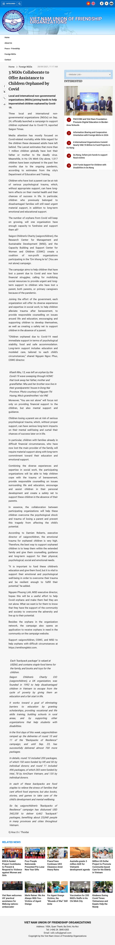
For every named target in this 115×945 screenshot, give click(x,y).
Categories (9, 4)
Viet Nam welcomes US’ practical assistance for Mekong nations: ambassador (12, 901)
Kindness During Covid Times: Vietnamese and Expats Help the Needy (100, 901)
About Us (8, 43)
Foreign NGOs (10, 54)
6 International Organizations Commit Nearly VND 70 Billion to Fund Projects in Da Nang (88, 145)
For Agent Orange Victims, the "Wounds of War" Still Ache (57, 899)
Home (7, 37)
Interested (73, 81)
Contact (8, 60)
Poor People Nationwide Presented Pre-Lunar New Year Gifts (34, 865)
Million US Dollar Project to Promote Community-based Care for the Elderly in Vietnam (101, 867)
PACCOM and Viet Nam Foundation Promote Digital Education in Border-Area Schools (87, 122)
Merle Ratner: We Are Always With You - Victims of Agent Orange (35, 899)
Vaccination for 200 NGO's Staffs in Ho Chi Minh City (79, 898)
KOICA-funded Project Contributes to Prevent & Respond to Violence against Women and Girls (12, 868)
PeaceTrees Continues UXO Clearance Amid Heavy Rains (54, 865)
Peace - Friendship (12, 48)
